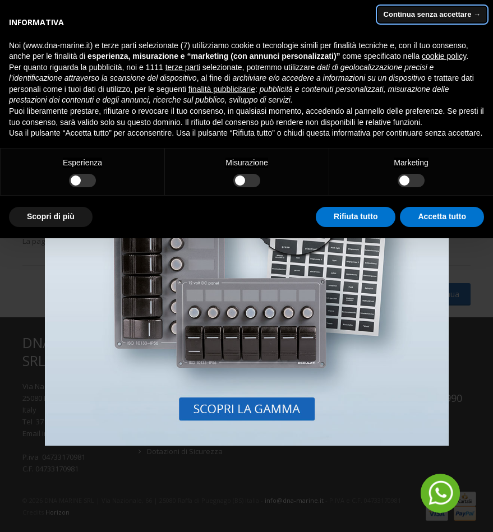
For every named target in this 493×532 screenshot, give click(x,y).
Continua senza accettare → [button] (432, 14)
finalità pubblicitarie (221, 89)
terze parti (182, 67)
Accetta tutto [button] (442, 216)
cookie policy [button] (444, 56)
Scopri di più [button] (51, 216)
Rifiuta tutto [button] (356, 216)
